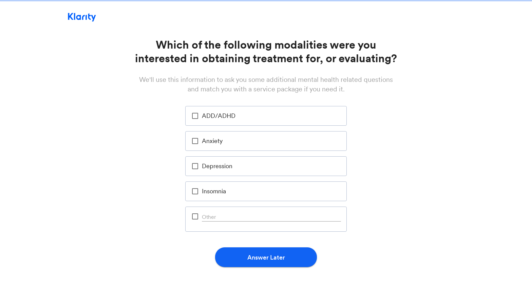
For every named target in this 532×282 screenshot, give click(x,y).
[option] (266, 116)
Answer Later (266, 257)
